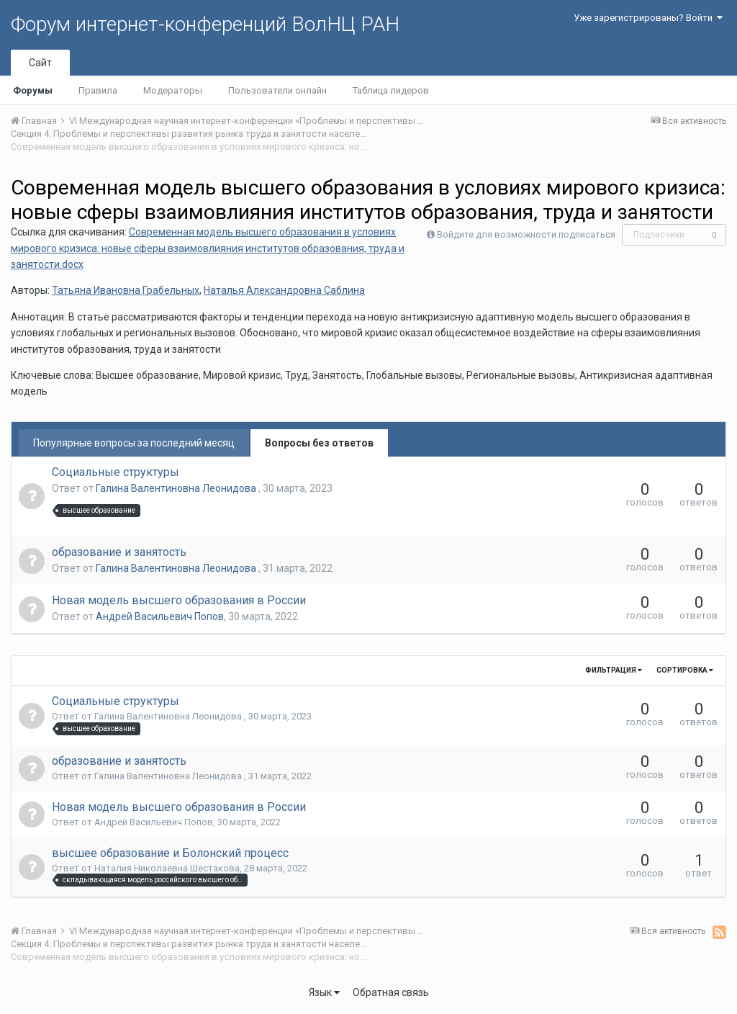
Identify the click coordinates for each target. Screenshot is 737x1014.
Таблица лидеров (391, 90)
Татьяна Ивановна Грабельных (125, 290)
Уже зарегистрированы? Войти (648, 17)
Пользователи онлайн (277, 90)
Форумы (33, 90)
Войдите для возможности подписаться (526, 234)
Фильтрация (613, 670)
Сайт (40, 62)
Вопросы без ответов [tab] (319, 443)
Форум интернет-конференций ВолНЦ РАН (205, 24)
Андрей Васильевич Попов (160, 616)
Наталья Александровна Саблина (284, 290)
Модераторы (172, 90)
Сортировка (684, 670)
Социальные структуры (115, 472)
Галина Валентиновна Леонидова (177, 488)
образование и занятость (119, 552)
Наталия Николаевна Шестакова (167, 868)
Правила (97, 90)
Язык (324, 992)
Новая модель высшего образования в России (179, 600)
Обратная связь (391, 992)
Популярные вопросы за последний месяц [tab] (134, 443)
